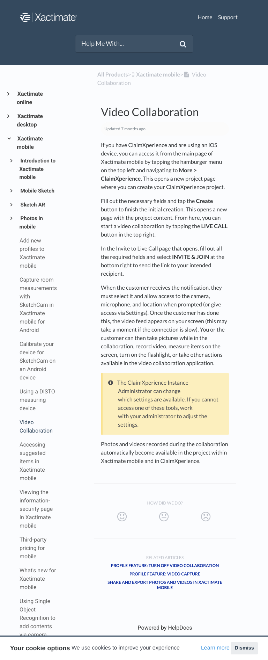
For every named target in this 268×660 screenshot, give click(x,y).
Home (205, 17)
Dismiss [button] (244, 648)
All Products (112, 74)
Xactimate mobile (30, 142)
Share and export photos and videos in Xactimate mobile (164, 585)
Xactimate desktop (30, 120)
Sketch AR (32, 205)
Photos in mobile (31, 222)
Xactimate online (30, 98)
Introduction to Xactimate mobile (37, 169)
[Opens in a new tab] (165, 627)
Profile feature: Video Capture (164, 573)
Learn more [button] (215, 648)
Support (228, 17)
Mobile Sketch (37, 191)
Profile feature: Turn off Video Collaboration (165, 565)
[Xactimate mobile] (155, 74)
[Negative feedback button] (206, 516)
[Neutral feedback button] (164, 516)
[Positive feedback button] (122, 516)
